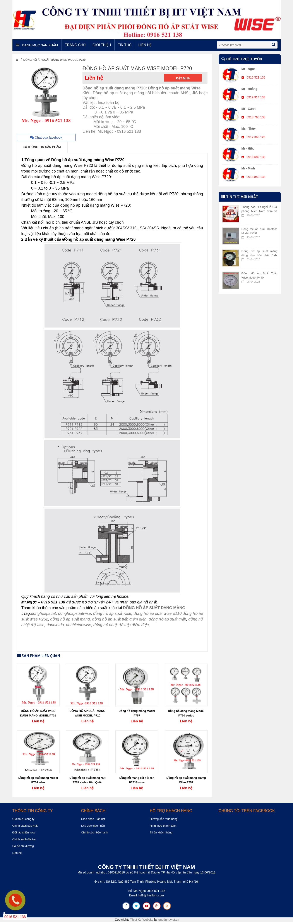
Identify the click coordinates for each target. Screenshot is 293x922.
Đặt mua (183, 78)
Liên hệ (145, 45)
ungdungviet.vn (168, 919)
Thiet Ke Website (141, 919)
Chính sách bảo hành (94, 832)
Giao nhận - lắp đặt (93, 819)
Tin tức (125, 45)
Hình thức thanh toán (163, 825)
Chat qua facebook (46, 137)
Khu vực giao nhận (93, 825)
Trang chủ (75, 45)
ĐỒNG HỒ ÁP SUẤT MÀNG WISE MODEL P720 (54, 59)
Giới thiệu (102, 45)
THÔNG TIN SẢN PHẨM (42, 147)
